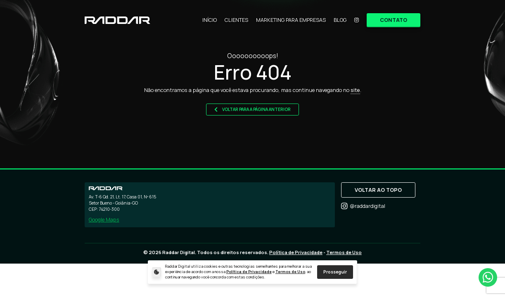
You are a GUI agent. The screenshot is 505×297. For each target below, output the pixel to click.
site (355, 90)
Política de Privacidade (249, 271)
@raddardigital (363, 206)
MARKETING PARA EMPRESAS (291, 20)
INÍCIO (209, 20)
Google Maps (104, 219)
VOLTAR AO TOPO (378, 189)
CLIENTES (236, 20)
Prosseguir (335, 272)
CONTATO (393, 20)
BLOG (340, 20)
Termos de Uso (290, 271)
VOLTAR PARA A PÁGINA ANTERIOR (252, 109)
